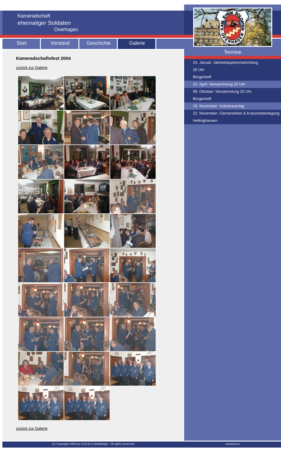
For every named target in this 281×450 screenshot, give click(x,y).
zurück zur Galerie (32, 67)
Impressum (232, 443)
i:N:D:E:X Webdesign (94, 443)
